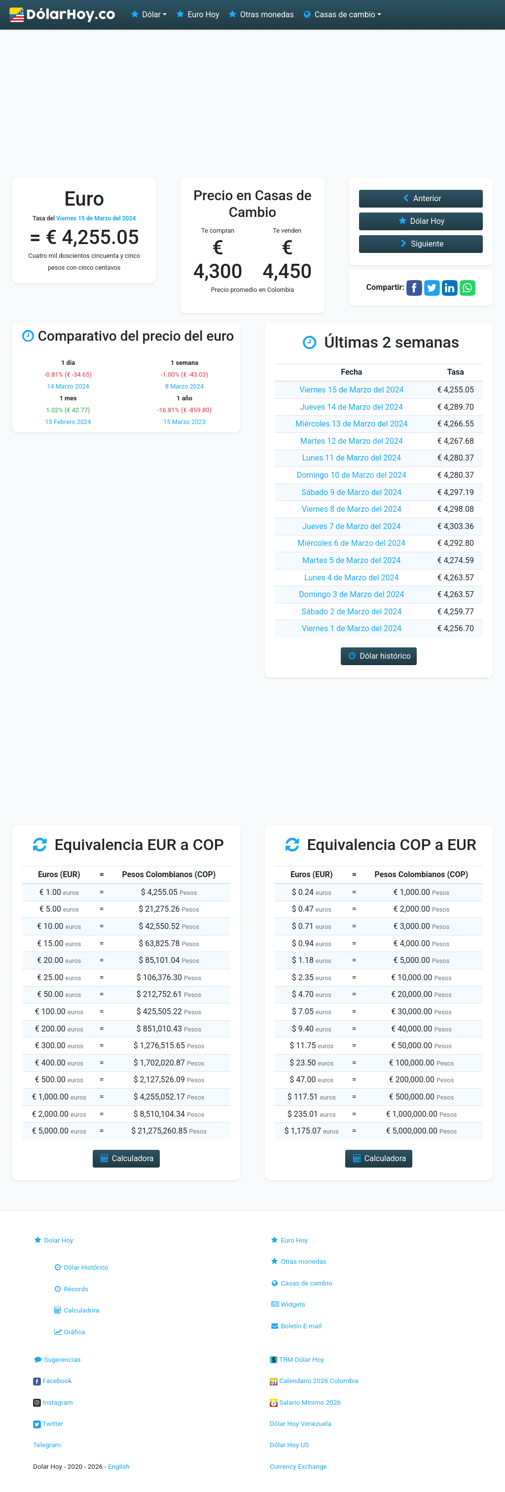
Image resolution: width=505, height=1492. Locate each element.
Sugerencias (57, 1359)
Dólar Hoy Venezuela (300, 1423)
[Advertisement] (252, 104)
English (119, 1466)
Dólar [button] (145, 14)
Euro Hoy (197, 14)
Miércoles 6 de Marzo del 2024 (352, 543)
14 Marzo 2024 (68, 386)
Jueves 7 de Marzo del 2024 (351, 526)
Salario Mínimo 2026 (305, 1402)
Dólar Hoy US (289, 1445)
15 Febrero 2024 (68, 422)
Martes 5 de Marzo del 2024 (351, 560)
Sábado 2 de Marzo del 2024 (351, 611)
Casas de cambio (301, 1283)
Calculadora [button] (126, 1158)
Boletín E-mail (296, 1326)
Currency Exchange (298, 1466)
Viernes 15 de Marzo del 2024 (351, 389)
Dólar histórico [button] (379, 656)
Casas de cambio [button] (338, 14)
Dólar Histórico (80, 1267)
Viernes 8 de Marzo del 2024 (351, 509)
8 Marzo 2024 (184, 386)
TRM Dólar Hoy (297, 1359)
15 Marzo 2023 (184, 422)
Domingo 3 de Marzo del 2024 (351, 594)
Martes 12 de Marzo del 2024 (351, 441)
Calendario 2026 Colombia (314, 1381)
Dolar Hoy (53, 1240)
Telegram (47, 1445)
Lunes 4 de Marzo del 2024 (351, 577)
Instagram (53, 1402)
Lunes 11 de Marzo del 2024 (351, 457)
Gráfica (69, 1332)
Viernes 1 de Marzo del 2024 (351, 628)
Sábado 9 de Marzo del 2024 (351, 492)
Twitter (48, 1423)
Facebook (52, 1381)
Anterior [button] (420, 198)
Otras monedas (260, 14)
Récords (70, 1289)
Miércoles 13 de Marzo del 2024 (351, 423)
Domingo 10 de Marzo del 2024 (351, 475)
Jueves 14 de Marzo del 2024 (351, 407)
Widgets (287, 1304)
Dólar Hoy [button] (420, 221)
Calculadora (76, 1310)
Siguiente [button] (420, 244)
